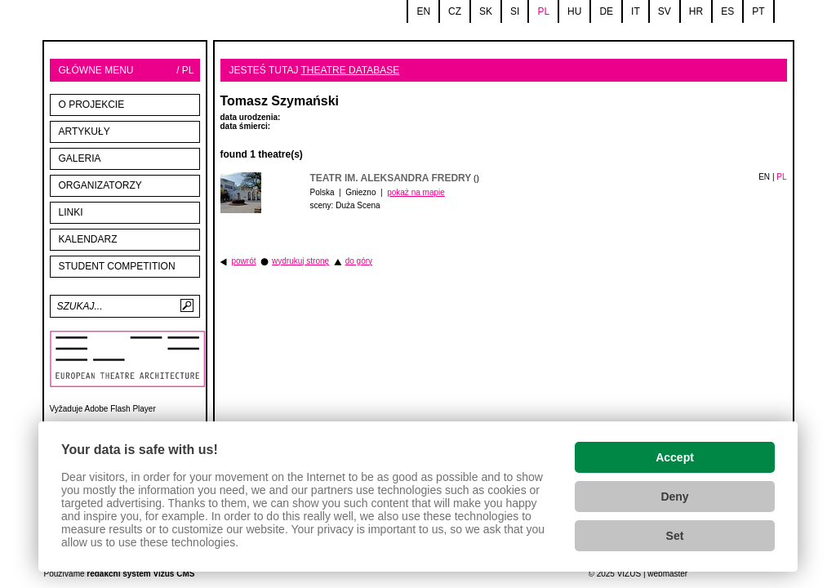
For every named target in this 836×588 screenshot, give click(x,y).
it (635, 11)
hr (696, 11)
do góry (358, 260)
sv (664, 11)
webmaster (667, 573)
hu (574, 11)
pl (543, 11)
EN (764, 176)
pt (758, 11)
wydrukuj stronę (300, 260)
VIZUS (629, 573)
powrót (244, 260)
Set (675, 535)
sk (485, 11)
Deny (674, 496)
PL (781, 176)
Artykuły (84, 131)
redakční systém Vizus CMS (140, 573)
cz (454, 11)
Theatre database (350, 70)
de (606, 11)
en (423, 11)
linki (71, 212)
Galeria (80, 158)
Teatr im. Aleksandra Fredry (391, 178)
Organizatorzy (100, 185)
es (727, 11)
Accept (675, 457)
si (514, 11)
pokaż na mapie (416, 192)
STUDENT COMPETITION (117, 266)
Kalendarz (88, 239)
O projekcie (92, 104)
